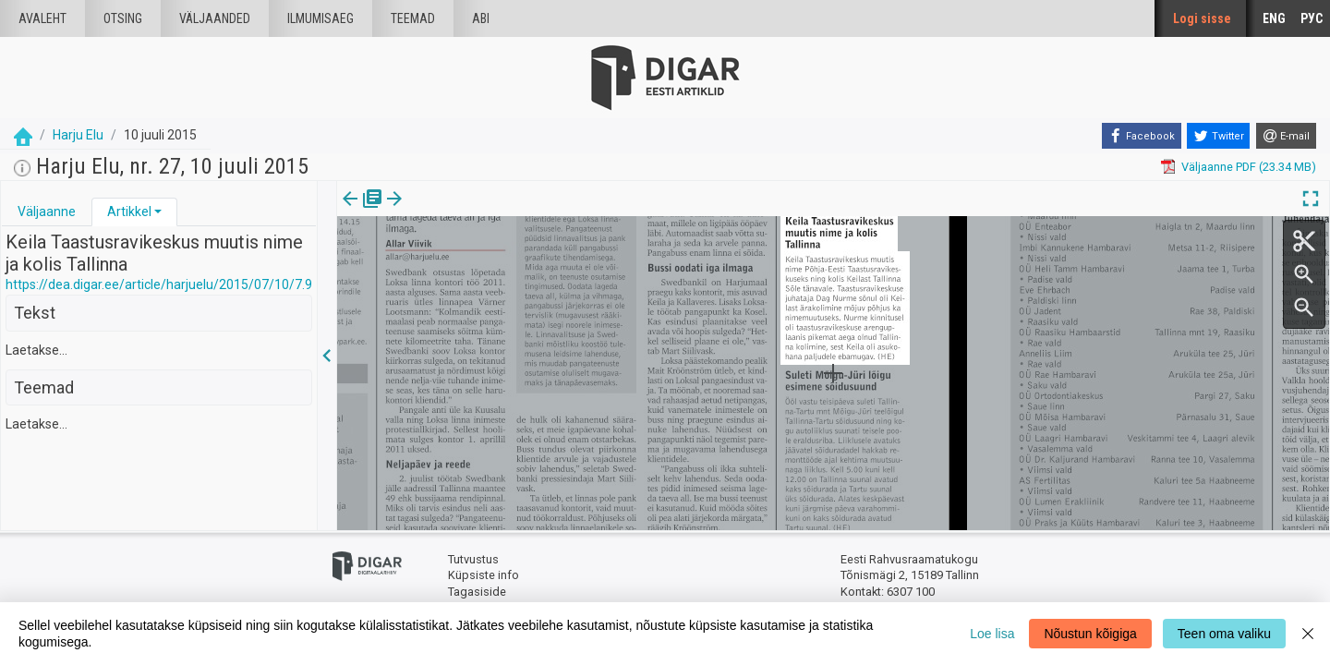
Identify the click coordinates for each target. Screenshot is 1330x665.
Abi (481, 18)
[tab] (46, 212)
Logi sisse (1202, 18)
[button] (158, 211)
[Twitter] (1218, 136)
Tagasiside (477, 591)
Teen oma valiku (1224, 633)
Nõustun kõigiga (1090, 633)
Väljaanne (47, 211)
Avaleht (42, 18)
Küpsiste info (483, 575)
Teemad (413, 18)
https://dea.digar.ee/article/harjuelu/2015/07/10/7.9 (159, 284)
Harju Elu (78, 134)
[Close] (1308, 633)
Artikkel (129, 211)
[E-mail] (1286, 136)
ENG (1274, 18)
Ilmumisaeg (320, 18)
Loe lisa (992, 633)
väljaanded (214, 18)
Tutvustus (473, 559)
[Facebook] (1141, 136)
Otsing (122, 18)
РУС (1311, 18)
